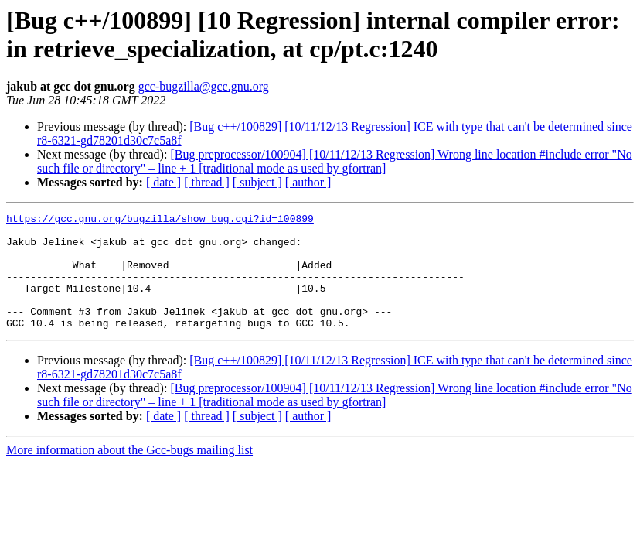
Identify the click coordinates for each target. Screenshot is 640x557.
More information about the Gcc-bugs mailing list (129, 473)
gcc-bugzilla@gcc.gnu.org (203, 86)
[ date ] (163, 182)
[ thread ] (207, 182)
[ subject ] (257, 182)
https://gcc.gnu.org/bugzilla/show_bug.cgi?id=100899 (160, 220)
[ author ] (308, 182)
